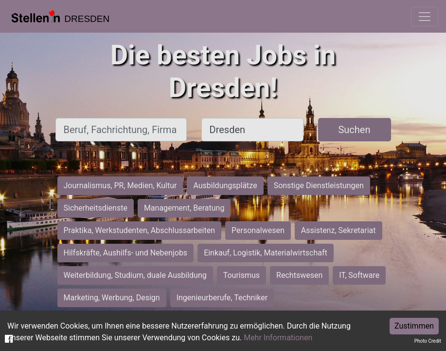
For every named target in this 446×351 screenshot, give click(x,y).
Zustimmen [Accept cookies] (414, 326)
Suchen (354, 130)
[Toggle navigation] (424, 16)
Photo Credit (427, 341)
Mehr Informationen (278, 337)
